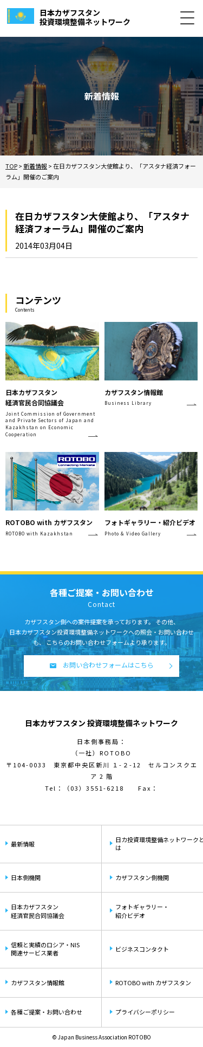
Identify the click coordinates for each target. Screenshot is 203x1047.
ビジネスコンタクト (142, 949)
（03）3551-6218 (93, 788)
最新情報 (23, 843)
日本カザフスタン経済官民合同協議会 (37, 910)
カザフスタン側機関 (142, 877)
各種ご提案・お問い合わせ (46, 1011)
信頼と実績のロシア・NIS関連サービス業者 (45, 948)
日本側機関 (26, 877)
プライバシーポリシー (145, 1011)
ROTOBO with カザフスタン (153, 982)
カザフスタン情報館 (37, 982)
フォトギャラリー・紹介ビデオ (142, 910)
